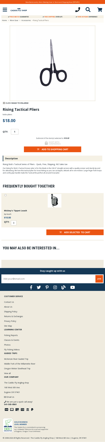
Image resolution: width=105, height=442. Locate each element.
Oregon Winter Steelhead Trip (17, 368)
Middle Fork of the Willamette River (19, 363)
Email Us (9, 397)
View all (7, 373)
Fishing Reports (11, 335)
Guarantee (18, 17)
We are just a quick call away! (18, 403)
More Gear (14, 20)
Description (11, 158)
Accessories (26, 20)
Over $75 (52, 17)
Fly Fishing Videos (12, 349)
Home (4, 20)
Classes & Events (11, 340)
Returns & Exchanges (13, 316)
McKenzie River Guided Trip (16, 359)
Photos (7, 344)
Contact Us (9, 302)
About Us (8, 306)
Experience (86, 17)
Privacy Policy (10, 321)
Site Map (8, 326)
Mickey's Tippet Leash (15, 210)
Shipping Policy (10, 311)
